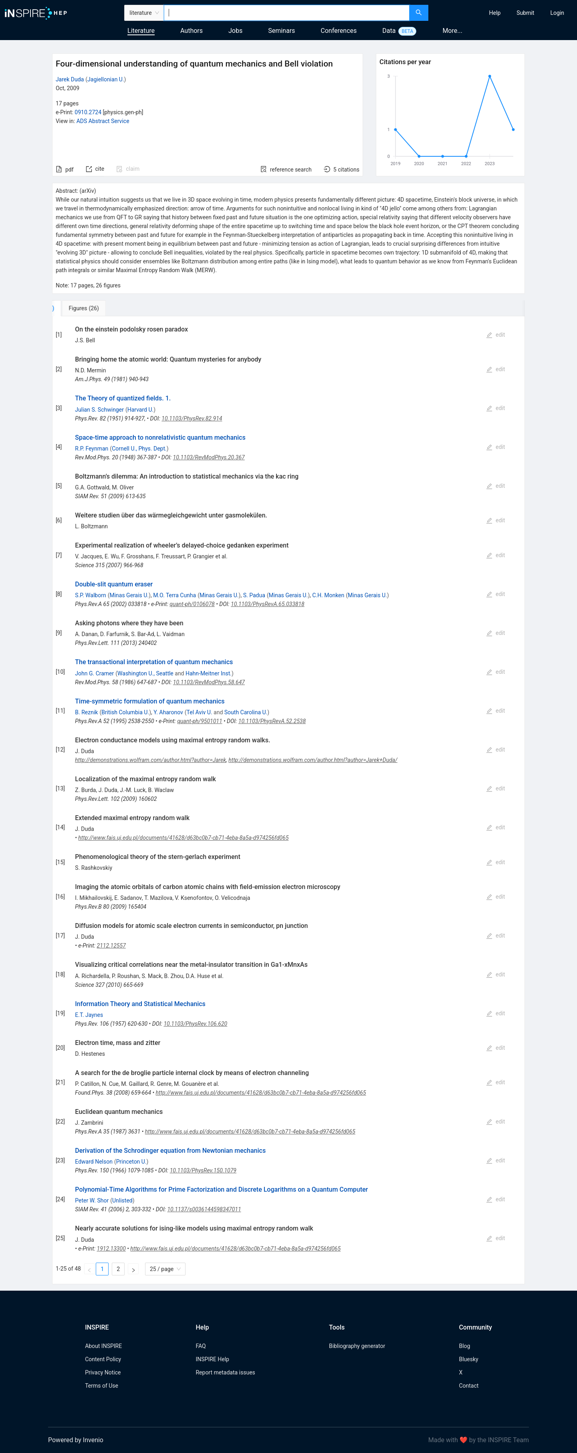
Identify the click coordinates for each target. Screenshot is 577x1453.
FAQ (201, 1346)
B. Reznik (86, 712)
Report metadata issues (225, 1372)
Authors (191, 30)
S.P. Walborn (90, 595)
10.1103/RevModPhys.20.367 (209, 457)
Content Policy (103, 1359)
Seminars (281, 30)
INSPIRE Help (212, 1359)
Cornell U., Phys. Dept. (139, 448)
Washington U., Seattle (145, 673)
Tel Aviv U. (199, 712)
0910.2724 (88, 112)
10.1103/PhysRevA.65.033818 (268, 604)
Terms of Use (101, 1385)
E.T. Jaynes (89, 1015)
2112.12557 (111, 945)
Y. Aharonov (168, 712)
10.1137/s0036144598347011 (204, 1209)
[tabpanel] (288, 800)
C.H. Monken (328, 595)
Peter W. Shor (92, 1200)
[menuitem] (495, 13)
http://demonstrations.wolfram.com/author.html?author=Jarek (150, 760)
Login (557, 13)
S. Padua (254, 595)
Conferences (339, 30)
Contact (468, 1385)
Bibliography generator (357, 1346)
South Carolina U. (246, 712)
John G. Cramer (94, 673)
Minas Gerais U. (129, 595)
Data (388, 30)
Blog (464, 1346)
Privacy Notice (103, 1372)
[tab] (79, 308)
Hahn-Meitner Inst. (209, 673)
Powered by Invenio (75, 1440)
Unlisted (122, 1200)
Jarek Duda (70, 79)
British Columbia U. (125, 712)
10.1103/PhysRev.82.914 (191, 418)
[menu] (503, 13)
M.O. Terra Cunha (174, 595)
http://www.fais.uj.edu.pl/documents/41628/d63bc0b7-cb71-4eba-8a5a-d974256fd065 (183, 838)
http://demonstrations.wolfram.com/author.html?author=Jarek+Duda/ (312, 760)
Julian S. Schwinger (99, 409)
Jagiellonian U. (105, 79)
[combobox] (287, 13)
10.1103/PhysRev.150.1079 (203, 1170)
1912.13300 (111, 1248)
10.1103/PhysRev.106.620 (195, 1024)
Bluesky (468, 1359)
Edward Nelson (94, 1161)
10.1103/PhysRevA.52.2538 (272, 721)
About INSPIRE (103, 1346)
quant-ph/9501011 (199, 721)
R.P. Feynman (91, 448)
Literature (141, 30)
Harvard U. (140, 409)
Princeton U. (131, 1161)
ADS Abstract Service (103, 121)
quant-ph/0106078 (192, 604)
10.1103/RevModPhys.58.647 (209, 682)
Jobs (235, 30)
